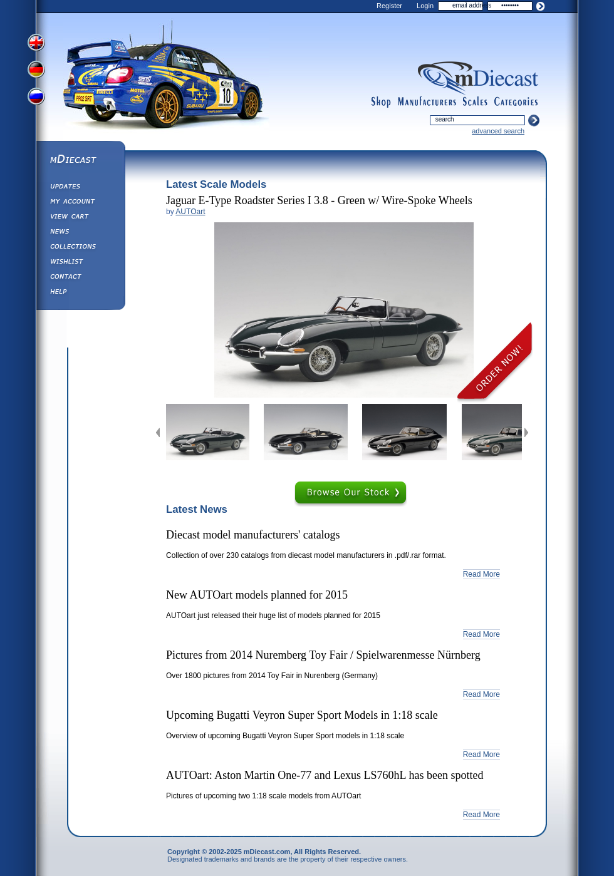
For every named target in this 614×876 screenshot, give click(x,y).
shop (381, 102)
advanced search (498, 131)
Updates (80, 187)
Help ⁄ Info (80, 293)
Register (389, 5)
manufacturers (426, 102)
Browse (350, 494)
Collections (80, 248)
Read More (481, 574)
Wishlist (80, 263)
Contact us (80, 278)
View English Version (37, 42)
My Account (80, 202)
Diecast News (80, 233)
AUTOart (190, 211)
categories (516, 102)
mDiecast (80, 160)
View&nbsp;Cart (80, 218)
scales (474, 102)
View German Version (37, 70)
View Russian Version (37, 99)
